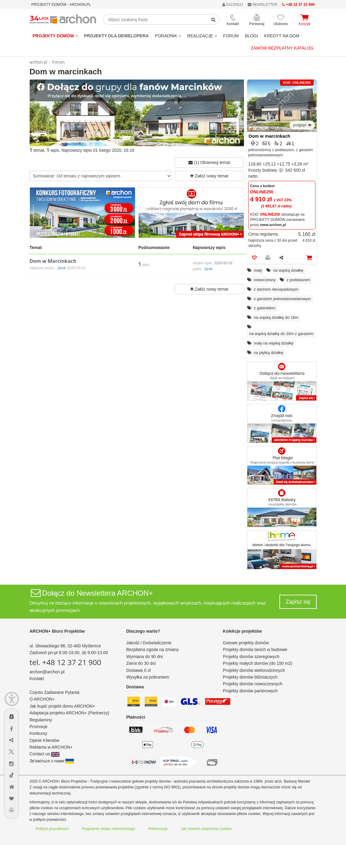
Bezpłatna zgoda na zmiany (152, 649)
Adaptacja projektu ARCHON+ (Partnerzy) (69, 712)
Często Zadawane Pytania (54, 692)
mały (258, 270)
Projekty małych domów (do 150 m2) (257, 663)
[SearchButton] (213, 19)
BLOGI (251, 35)
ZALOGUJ (232, 4)
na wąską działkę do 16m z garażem (281, 333)
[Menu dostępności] (12, 699)
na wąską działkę (288, 270)
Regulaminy (41, 719)
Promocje (39, 726)
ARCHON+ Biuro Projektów (57, 631)
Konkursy (38, 733)
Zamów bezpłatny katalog (282, 48)
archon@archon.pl (47, 671)
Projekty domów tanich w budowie (255, 649)
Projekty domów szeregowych (251, 656)
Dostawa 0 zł (138, 670)
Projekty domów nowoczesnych (252, 683)
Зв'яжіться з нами (52, 760)
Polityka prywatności (52, 829)
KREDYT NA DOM (282, 35)
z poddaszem (298, 279)
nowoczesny (265, 279)
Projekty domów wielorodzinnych (254, 670)
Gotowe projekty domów (246, 642)
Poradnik (168, 35)
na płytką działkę (268, 352)
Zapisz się (298, 602)
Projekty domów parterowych (250, 690)
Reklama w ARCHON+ (51, 747)
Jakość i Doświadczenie (149, 642)
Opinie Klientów (44, 740)
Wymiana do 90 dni (144, 656)
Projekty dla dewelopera (116, 35)
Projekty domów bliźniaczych (250, 677)
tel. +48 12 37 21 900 (65, 662)
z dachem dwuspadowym (276, 289)
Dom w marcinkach (269, 136)
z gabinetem (264, 308)
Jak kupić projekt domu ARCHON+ (62, 706)
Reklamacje (158, 829)
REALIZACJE (202, 35)
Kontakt (37, 678)
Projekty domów (55, 35)
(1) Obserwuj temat (209, 162)
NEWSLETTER (262, 4)
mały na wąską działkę (273, 343)
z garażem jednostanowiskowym (282, 298)
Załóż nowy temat (209, 175)
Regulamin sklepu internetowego (108, 829)
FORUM (231, 35)
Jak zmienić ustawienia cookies (206, 829)
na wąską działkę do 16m (276, 317)
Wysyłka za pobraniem (147, 677)
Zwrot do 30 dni (141, 663)
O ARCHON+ (42, 699)
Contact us (45, 753)
